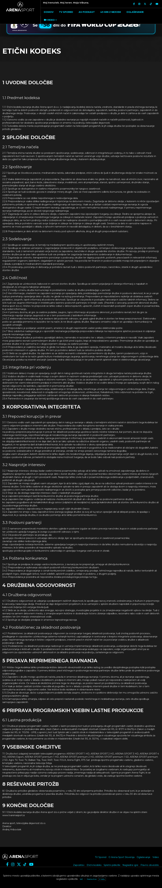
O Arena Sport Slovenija (121, 857)
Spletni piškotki (112, 865)
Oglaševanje (143, 857)
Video (156, 857)
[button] (50, 20)
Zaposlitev (78, 865)
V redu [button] (102, 879)
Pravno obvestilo (149, 865)
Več (81, 879)
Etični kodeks (94, 865)
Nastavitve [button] (92, 879)
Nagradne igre (130, 865)
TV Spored (100, 857)
